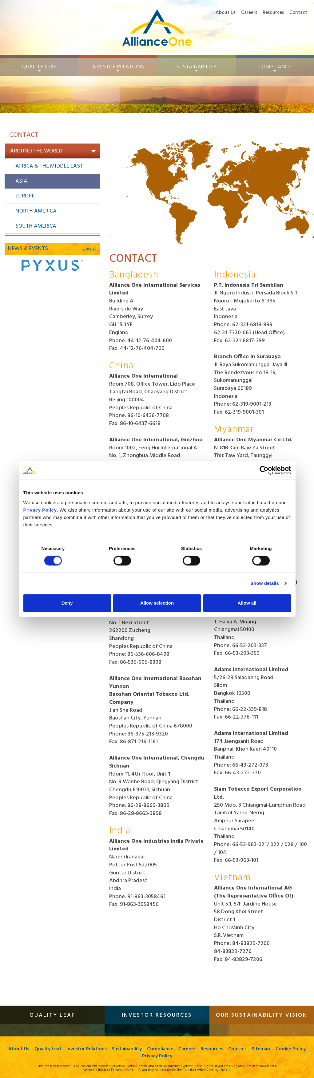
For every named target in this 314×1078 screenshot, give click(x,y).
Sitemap (280, 1049)
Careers (249, 12)
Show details (264, 583)
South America (35, 226)
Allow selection (157, 603)
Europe (24, 196)
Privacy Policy (175, 1056)
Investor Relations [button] (117, 67)
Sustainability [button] (196, 67)
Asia (21, 181)
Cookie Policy (139, 1056)
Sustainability (144, 1049)
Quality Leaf (64, 1049)
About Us (226, 12)
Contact (298, 12)
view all (89, 249)
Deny (67, 603)
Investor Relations (103, 1049)
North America (36, 211)
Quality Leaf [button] (39, 67)
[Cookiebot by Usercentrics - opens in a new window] (264, 470)
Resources (273, 12)
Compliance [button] (274, 67)
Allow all (247, 603)
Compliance (178, 1049)
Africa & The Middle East (49, 166)
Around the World (53, 151)
